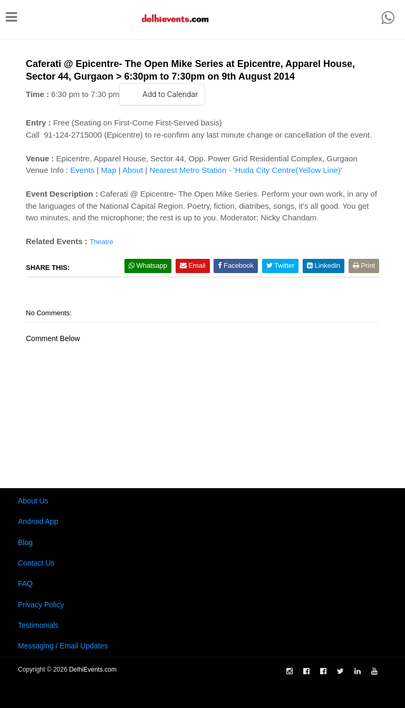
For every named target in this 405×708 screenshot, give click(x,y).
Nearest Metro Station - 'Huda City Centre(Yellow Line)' (245, 170)
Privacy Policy (41, 604)
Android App (38, 521)
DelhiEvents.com (93, 669)
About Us (33, 501)
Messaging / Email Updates (63, 646)
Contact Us (36, 563)
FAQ (25, 583)
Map (108, 170)
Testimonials (38, 625)
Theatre (101, 242)
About (132, 170)
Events (82, 170)
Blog (25, 542)
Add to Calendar (162, 94)
